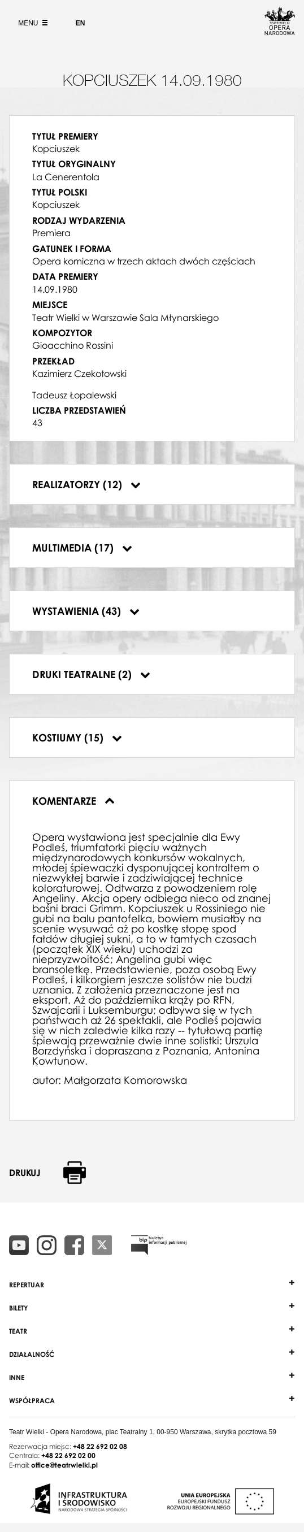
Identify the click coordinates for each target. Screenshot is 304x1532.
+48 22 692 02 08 (100, 1446)
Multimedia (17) (82, 547)
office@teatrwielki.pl (64, 1465)
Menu (31, 23)
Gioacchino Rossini (72, 345)
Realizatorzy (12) (86, 484)
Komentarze (73, 801)
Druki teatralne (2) (91, 674)
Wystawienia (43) (86, 611)
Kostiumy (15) (77, 737)
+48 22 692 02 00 (68, 1455)
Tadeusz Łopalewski (74, 395)
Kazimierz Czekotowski (79, 373)
